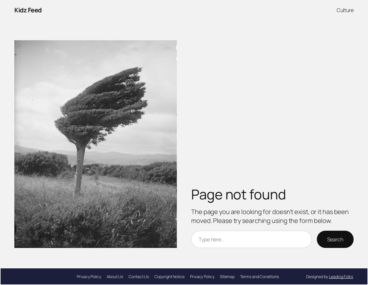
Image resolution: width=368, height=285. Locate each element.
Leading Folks (341, 276)
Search (335, 239)
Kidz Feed (28, 10)
